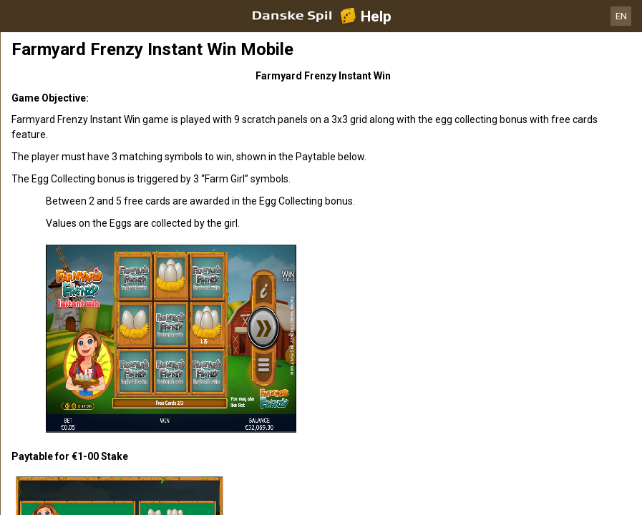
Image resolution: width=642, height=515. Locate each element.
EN (621, 16)
